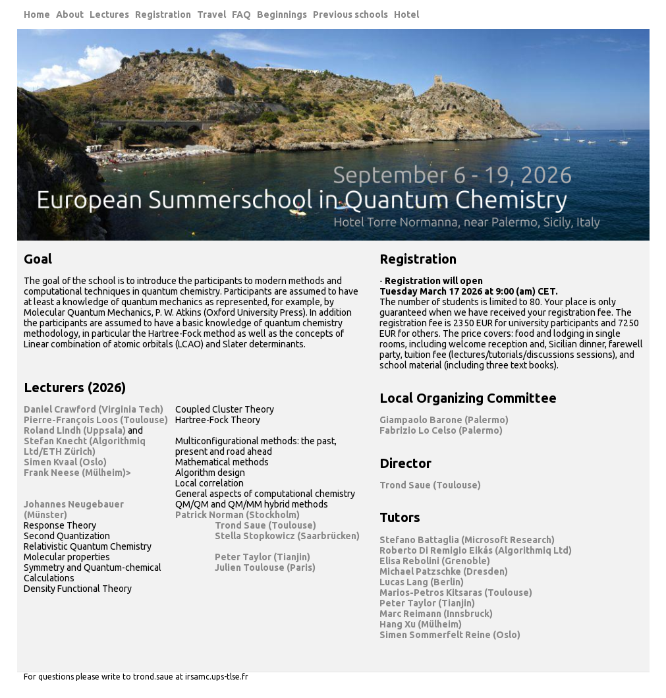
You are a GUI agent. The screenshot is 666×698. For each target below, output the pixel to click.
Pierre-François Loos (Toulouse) (96, 420)
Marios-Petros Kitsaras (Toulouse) (455, 592)
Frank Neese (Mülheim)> (77, 472)
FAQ (241, 14)
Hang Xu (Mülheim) (420, 624)
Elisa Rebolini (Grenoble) (434, 561)
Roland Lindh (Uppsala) (75, 430)
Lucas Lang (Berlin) (421, 582)
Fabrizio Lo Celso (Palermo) (441, 430)
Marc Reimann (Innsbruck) (436, 613)
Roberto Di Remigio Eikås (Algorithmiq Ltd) (475, 550)
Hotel (406, 14)
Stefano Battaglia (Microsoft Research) (467, 540)
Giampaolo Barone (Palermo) (444, 420)
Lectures (109, 14)
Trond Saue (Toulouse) (265, 525)
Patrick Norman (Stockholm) (237, 514)
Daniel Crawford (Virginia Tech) (93, 409)
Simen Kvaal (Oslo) (65, 462)
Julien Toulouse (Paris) (265, 567)
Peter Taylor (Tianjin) (262, 557)
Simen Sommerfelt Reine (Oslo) (449, 634)
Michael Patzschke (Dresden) (443, 571)
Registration (163, 14)
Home (37, 14)
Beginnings (282, 14)
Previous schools (350, 14)
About (70, 14)
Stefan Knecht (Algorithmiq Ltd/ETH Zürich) (85, 446)
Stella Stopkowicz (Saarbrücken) (287, 536)
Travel (211, 14)
